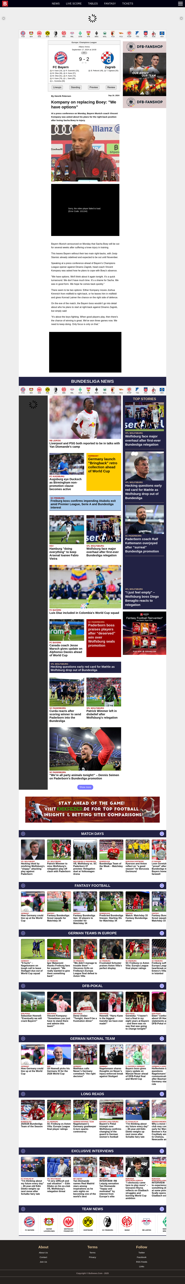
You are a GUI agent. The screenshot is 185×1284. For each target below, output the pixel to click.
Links (141, 1266)
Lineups (57, 87)
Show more (85, 787)
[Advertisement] (144, 700)
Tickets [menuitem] (127, 3)
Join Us (43, 1262)
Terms (93, 1252)
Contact (43, 1257)
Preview (94, 87)
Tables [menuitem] (93, 3)
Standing (75, 87)
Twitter (141, 1252)
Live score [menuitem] (74, 3)
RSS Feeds (141, 1262)
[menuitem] (25, 4)
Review (111, 87)
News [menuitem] (56, 3)
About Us (43, 1252)
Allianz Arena (84, 47)
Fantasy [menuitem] (110, 3)
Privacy (92, 1257)
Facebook (141, 1257)
